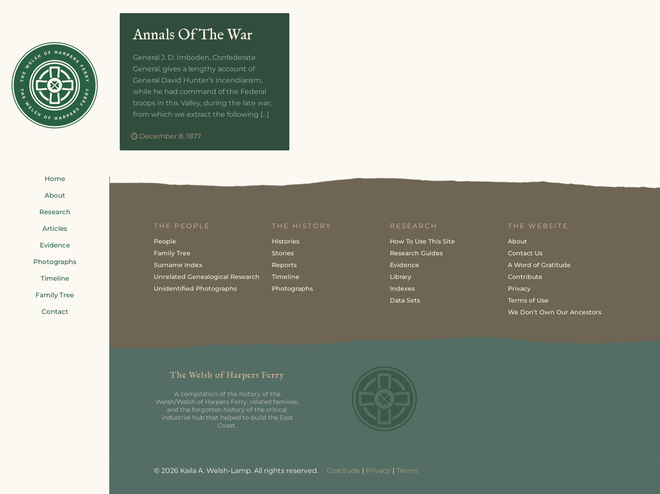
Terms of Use (528, 300)
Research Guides (416, 253)
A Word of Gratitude (539, 265)
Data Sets (405, 300)
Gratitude (343, 470)
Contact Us (525, 253)
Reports (284, 265)
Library (400, 277)
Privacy (519, 288)
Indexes (402, 288)
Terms (407, 470)
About (517, 241)
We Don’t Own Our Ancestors (554, 312)
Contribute (525, 277)
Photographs (292, 288)
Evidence (404, 265)
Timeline (285, 277)
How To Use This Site (422, 241)
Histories (285, 241)
